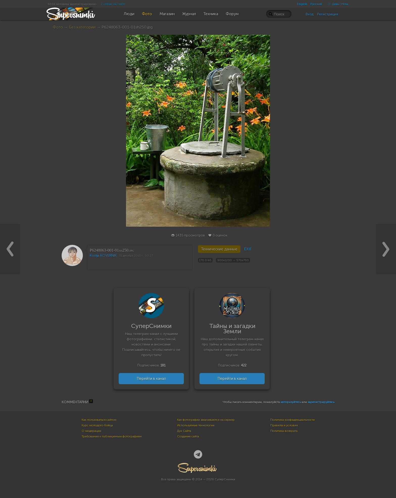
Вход (310, 14)
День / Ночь (336, 4)
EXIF (248, 249)
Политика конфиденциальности (292, 420)
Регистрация (327, 14)
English (302, 4)
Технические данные (219, 249)
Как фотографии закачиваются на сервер (206, 420)
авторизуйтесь (291, 402)
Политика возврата (284, 431)
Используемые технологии (195, 425)
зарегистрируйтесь (321, 402)
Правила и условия (284, 425)
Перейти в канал (151, 378)
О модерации (91, 431)
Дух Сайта (184, 431)
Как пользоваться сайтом (99, 420)
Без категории (82, 27)
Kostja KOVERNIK (103, 255)
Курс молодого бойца (97, 425)
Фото (58, 27)
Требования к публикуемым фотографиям (112, 436)
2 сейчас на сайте (113, 4)
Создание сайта (188, 436)
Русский (316, 4)
